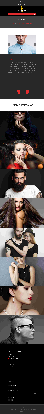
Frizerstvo (11, 368)
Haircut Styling (20, 23)
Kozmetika (11, 366)
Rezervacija (11, 381)
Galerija (10, 373)
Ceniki (10, 376)
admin (14, 83)
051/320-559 (11, 356)
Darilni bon (11, 378)
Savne (10, 371)
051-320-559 (22, 1)
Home (13, 23)
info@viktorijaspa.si (22, 4)
